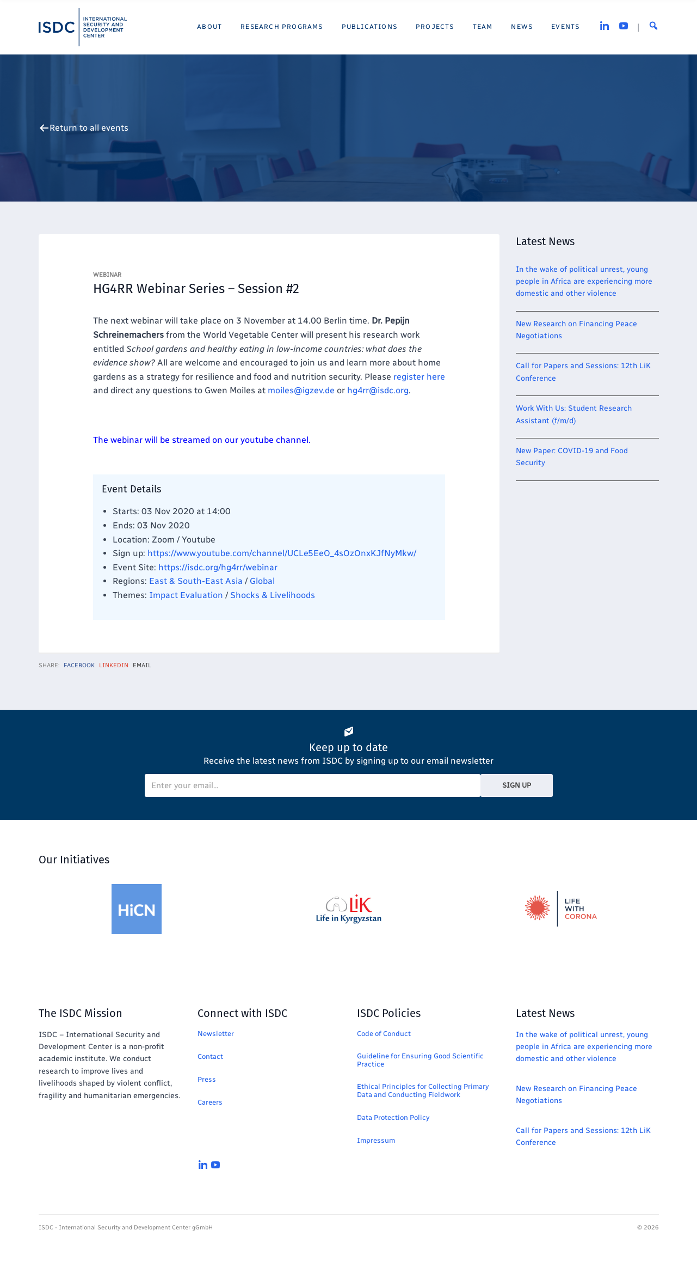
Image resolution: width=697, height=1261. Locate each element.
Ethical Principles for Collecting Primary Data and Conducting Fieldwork (423, 1090)
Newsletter (216, 1033)
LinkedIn (113, 665)
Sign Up (516, 785)
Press (207, 1079)
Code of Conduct (384, 1033)
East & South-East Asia (196, 581)
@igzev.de (301, 390)
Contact (210, 1056)
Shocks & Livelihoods (272, 595)
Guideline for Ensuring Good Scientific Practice (420, 1060)
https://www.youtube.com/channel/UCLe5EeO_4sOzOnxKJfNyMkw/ (281, 553)
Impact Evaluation (186, 595)
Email (142, 665)
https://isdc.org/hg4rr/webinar (217, 567)
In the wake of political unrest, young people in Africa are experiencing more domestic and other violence (584, 282)
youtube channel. (275, 440)
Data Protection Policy (393, 1117)
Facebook (79, 665)
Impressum (376, 1140)
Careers (210, 1102)
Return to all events (89, 128)
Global (262, 581)
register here (419, 376)
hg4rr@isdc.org (378, 390)
